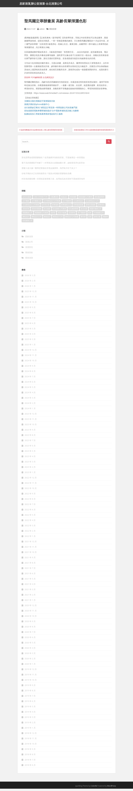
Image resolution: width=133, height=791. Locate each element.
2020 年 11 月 (31, 613)
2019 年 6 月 (30, 703)
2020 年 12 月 (31, 607)
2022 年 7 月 (30, 506)
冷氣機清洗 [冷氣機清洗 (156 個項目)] (54, 199)
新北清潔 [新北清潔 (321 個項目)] (84, 211)
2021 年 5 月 (30, 581)
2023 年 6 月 (30, 448)
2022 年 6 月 (30, 512)
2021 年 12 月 (31, 543)
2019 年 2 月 (30, 724)
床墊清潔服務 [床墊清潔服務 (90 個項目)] (36, 211)
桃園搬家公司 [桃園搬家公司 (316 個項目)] (27, 215)
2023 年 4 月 (30, 458)
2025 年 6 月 (30, 325)
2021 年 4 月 (30, 586)
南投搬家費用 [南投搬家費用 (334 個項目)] (99, 199)
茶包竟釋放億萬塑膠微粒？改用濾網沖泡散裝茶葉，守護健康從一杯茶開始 (53, 159)
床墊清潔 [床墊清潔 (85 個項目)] (26, 211)
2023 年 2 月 (30, 469)
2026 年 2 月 (30, 283)
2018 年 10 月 (31, 746)
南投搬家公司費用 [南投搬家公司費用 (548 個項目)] (85, 199)
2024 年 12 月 (31, 352)
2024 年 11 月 (31, 357)
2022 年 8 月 (30, 501)
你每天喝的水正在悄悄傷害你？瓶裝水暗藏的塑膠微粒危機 (46, 175)
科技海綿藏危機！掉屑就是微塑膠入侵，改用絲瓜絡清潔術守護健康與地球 (53, 181)
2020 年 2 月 (30, 661)
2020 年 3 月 (30, 655)
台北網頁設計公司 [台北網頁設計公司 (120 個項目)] (92, 203)
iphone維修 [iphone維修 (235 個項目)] (27, 199)
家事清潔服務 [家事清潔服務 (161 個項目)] (91, 207)
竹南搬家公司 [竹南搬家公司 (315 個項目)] (99, 215)
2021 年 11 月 (31, 549)
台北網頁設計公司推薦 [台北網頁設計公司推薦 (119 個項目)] (31, 207)
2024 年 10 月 (31, 363)
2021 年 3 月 (30, 591)
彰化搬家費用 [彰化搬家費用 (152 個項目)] (73, 211)
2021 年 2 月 (30, 597)
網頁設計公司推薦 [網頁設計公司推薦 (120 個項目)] (71, 219)
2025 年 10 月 (31, 304)
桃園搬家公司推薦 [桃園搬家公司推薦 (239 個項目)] (41, 215)
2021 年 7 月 (30, 570)
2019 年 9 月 (30, 687)
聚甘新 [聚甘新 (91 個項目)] (83, 219)
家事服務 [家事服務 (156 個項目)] (55, 207)
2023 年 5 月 (30, 453)
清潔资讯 (29, 249)
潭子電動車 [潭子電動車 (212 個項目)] (82, 215)
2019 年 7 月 (30, 698)
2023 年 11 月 (31, 421)
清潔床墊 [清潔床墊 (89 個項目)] (71, 215)
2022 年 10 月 (31, 490)
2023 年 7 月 (30, 442)
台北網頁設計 (48, 79)
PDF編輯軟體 (36, 79)
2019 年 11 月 (31, 677)
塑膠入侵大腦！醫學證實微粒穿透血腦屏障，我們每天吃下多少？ (49, 170)
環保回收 (29, 254)
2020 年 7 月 (30, 634)
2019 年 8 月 (30, 693)
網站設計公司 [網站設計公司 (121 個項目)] (36, 219)
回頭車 (27, 79)
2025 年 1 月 (30, 347)
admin (42, 31)
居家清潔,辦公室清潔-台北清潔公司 (40, 5)
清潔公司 (29, 244)
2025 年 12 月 (31, 293)
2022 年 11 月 (31, 485)
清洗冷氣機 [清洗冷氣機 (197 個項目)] (62, 215)
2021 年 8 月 (30, 565)
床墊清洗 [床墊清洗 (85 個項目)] (101, 207)
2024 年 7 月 (30, 378)
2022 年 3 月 (30, 528)
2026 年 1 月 (30, 288)
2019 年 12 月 (31, 671)
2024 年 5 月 (30, 389)
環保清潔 (52, 31)
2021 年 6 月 (30, 575)
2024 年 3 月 (30, 400)
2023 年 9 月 (30, 432)
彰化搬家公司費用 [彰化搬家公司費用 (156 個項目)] (59, 211)
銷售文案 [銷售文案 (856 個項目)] (97, 219)
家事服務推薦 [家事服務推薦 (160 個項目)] (78, 207)
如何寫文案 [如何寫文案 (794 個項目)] (45, 207)
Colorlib (94, 788)
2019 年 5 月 (30, 708)
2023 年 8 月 (30, 437)
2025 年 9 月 (30, 309)
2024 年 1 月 (30, 410)
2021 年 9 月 (30, 559)
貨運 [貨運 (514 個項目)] (89, 219)
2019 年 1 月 (30, 730)
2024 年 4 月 (30, 394)
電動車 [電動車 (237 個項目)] (105, 219)
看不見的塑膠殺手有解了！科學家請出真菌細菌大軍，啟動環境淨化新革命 (53, 165)
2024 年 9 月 (30, 368)
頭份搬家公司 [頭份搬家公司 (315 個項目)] (27, 223)
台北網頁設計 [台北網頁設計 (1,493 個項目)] (78, 203)
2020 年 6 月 (30, 639)
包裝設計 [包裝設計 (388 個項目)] (64, 199)
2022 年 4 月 (30, 522)
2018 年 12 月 (31, 735)
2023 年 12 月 (31, 416)
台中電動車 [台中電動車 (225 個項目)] (67, 203)
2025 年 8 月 (30, 315)
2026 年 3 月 (30, 277)
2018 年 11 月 (31, 740)
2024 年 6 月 (30, 384)
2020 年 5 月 (30, 645)
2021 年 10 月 (31, 554)
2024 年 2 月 (30, 405)
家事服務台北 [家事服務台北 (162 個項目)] (66, 207)
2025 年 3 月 (30, 341)
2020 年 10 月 (31, 618)
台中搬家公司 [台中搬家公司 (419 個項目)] (36, 203)
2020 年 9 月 (30, 623)
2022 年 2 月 (30, 533)
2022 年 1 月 (30, 538)
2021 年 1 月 (30, 602)
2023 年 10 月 (31, 426)
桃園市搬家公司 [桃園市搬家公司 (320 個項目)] (95, 211)
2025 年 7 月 (30, 320)
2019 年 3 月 (30, 719)
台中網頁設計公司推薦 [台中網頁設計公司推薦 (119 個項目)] (52, 203)
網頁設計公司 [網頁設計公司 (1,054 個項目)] (58, 219)
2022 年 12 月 (31, 480)
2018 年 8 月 (30, 756)
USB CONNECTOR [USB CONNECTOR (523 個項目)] (41, 199)
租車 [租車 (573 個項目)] (89, 215)
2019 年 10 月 (31, 682)
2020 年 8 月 (30, 629)
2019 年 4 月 (30, 714)
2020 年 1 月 (30, 666)
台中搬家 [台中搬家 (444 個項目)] (26, 203)
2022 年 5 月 (30, 517)
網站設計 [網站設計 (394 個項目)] (26, 219)
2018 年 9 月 (30, 751)
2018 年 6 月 (30, 767)
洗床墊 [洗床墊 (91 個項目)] (52, 215)
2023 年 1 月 (30, 474)
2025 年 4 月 (30, 336)
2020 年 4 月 (30, 650)
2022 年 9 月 (30, 496)
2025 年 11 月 (31, 299)
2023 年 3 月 (30, 464)
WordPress (111, 788)
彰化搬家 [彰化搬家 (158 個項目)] (47, 211)
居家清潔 (29, 238)
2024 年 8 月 (30, 373)
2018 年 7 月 (30, 762)
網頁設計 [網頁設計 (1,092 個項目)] (47, 219)
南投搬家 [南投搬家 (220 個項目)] (73, 199)
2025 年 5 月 (30, 331)
